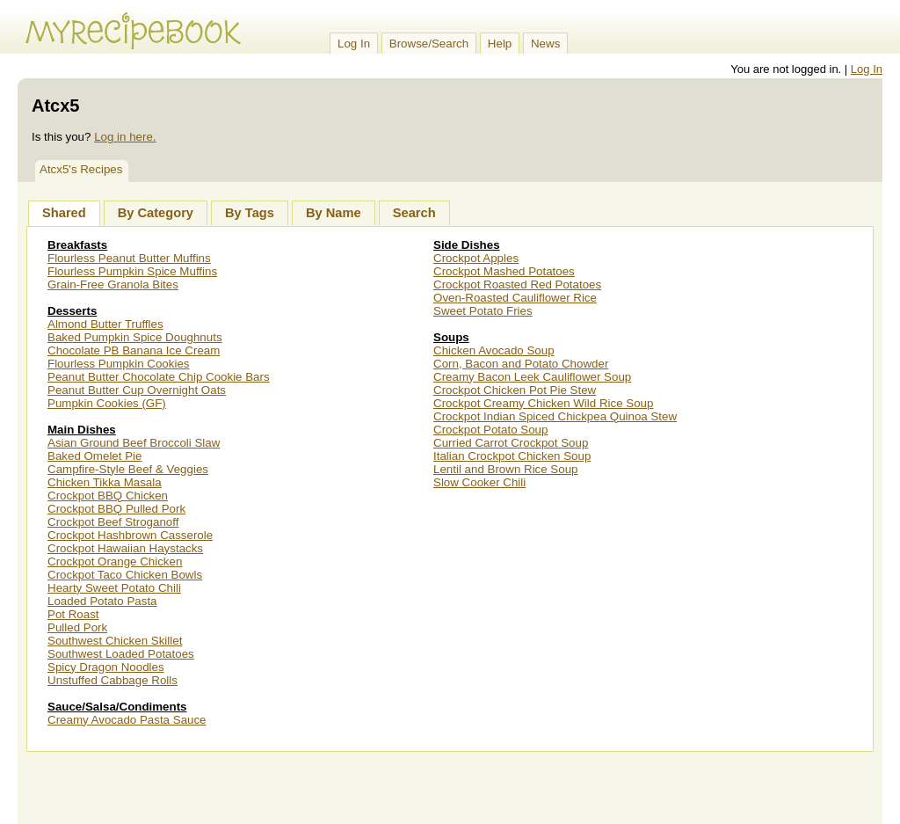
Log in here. (125, 136)
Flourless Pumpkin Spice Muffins (132, 271)
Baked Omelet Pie (94, 456)
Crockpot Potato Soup (490, 429)
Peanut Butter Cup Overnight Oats (136, 390)
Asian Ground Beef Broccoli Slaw (133, 442)
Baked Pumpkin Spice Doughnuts (134, 337)
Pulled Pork (77, 627)
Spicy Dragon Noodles (105, 667)
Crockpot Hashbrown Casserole (130, 535)
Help (500, 43)
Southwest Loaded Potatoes (120, 653)
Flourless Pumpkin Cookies (118, 363)
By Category (155, 213)
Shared (64, 213)
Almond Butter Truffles (105, 324)
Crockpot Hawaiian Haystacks (125, 548)
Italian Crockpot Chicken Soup (512, 456)
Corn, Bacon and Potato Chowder (520, 363)
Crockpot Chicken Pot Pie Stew (514, 390)
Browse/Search (428, 43)
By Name (333, 213)
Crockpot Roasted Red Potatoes (517, 284)
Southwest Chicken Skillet (114, 640)
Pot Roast (73, 614)
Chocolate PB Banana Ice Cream (133, 350)
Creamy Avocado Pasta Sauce (127, 719)
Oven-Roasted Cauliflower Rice (515, 297)
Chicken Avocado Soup (494, 350)
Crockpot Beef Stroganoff (112, 522)
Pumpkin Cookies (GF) (106, 403)
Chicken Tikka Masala (104, 482)
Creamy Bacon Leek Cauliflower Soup (532, 376)
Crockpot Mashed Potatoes (504, 271)
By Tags (249, 213)
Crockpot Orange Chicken (114, 561)
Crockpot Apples (476, 258)
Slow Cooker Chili (479, 482)
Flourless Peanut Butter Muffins (129, 258)
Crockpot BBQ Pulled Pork (116, 508)
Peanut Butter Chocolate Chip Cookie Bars (158, 376)
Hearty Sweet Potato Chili (114, 587)
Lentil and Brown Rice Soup (505, 469)
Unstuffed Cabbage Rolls (112, 680)
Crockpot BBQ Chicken (107, 495)
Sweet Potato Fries (483, 310)
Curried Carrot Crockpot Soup (510, 442)
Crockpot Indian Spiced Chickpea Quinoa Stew (555, 416)
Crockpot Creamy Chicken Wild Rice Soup (543, 403)
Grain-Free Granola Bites (112, 284)
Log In (354, 43)
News (545, 43)
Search (414, 213)
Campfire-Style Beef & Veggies (127, 469)
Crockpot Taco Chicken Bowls (124, 574)
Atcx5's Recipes (81, 169)
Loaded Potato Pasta (102, 601)
